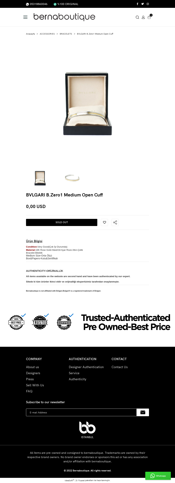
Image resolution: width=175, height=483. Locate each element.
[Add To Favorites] (104, 222)
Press (30, 379)
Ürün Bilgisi (34, 241)
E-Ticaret (80, 480)
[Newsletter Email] (87, 412)
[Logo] (67, 17)
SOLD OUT (62, 222)
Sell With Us (35, 385)
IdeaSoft (69, 480)
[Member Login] (143, 17)
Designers (33, 373)
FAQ (29, 391)
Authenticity (77, 379)
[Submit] (143, 412)
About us (32, 367)
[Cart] (149, 17)
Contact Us (120, 367)
